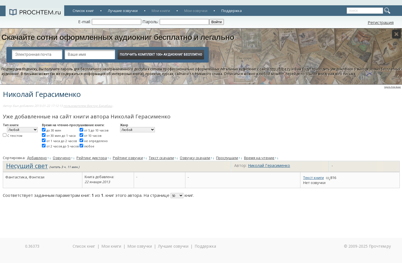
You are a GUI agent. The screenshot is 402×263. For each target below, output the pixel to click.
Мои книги (161, 10)
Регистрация (381, 22)
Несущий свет (27, 165)
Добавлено (37, 157)
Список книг (83, 10)
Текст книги (313, 177)
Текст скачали (161, 157)
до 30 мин (53, 130)
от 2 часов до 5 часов (62, 146)
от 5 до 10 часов (96, 130)
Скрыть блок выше (392, 87)
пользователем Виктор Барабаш (87, 106)
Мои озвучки (195, 10)
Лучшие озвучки (123, 10)
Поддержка (231, 10)
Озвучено (62, 157)
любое (89, 146)
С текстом (14, 135)
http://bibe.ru (280, 69)
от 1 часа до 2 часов (61, 141)
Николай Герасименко (269, 165)
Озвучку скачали (195, 157)
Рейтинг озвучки (128, 157)
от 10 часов (92, 135)
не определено (96, 141)
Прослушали (227, 157)
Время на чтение (259, 157)
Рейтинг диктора (91, 157)
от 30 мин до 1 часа (61, 135)
